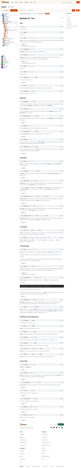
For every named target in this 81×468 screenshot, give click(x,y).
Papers (43, 453)
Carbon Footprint (36, 466)
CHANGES (7, 16)
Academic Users (23, 442)
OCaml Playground (46, 456)
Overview (6, 10)
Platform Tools (45, 440)
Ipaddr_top (7, 40)
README (6, 20)
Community (26, 2)
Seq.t (39, 382)
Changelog (22, 434)
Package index (23, 13)
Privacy (52, 466)
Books (43, 448)
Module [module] (47, 13)
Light (50, 424)
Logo (43, 458)
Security (28, 466)
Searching (69, 19)
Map (7, 32)
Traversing (69, 21)
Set (7, 30)
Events (21, 456)
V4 (6, 25)
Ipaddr (6, 23)
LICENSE (6, 18)
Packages (21, 2)
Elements (68, 17)
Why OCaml (22, 445)
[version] (11, 7)
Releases (22, 437)
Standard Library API (46, 445)
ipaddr (3, 7)
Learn (12, 2)
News (31, 2)
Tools (16, 2)
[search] (78, 2)
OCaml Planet (22, 459)
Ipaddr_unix (7, 43)
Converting (69, 28)
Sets (68, 15)
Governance (45, 466)
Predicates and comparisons (72, 26)
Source (62, 17)
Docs (14, 10)
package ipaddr (4, 13)
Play (34, 2)
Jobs (21, 461)
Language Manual (45, 442)
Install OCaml (44, 434)
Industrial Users (23, 440)
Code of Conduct (60, 466)
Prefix (7, 28)
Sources (6, 45)
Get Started (44, 437)
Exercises (44, 450)
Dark (55, 424)
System (61, 424)
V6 (6, 26)
